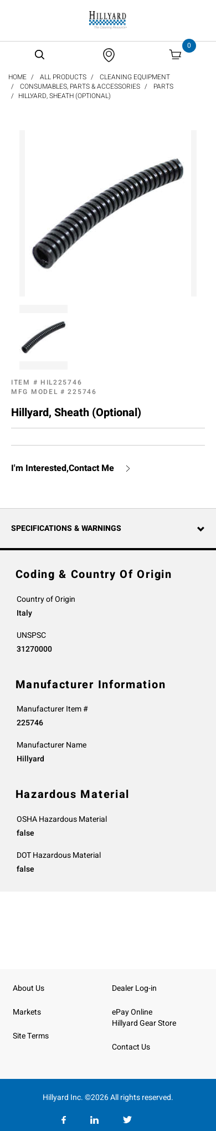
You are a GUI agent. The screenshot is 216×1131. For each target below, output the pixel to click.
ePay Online (132, 1012)
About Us (28, 988)
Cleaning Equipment (135, 77)
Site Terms (31, 1036)
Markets (27, 1012)
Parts (163, 86)
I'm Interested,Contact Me (62, 468)
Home (17, 77)
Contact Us (131, 1047)
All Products (63, 77)
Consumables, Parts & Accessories (80, 86)
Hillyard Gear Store (144, 1023)
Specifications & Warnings (66, 528)
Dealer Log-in (134, 988)
